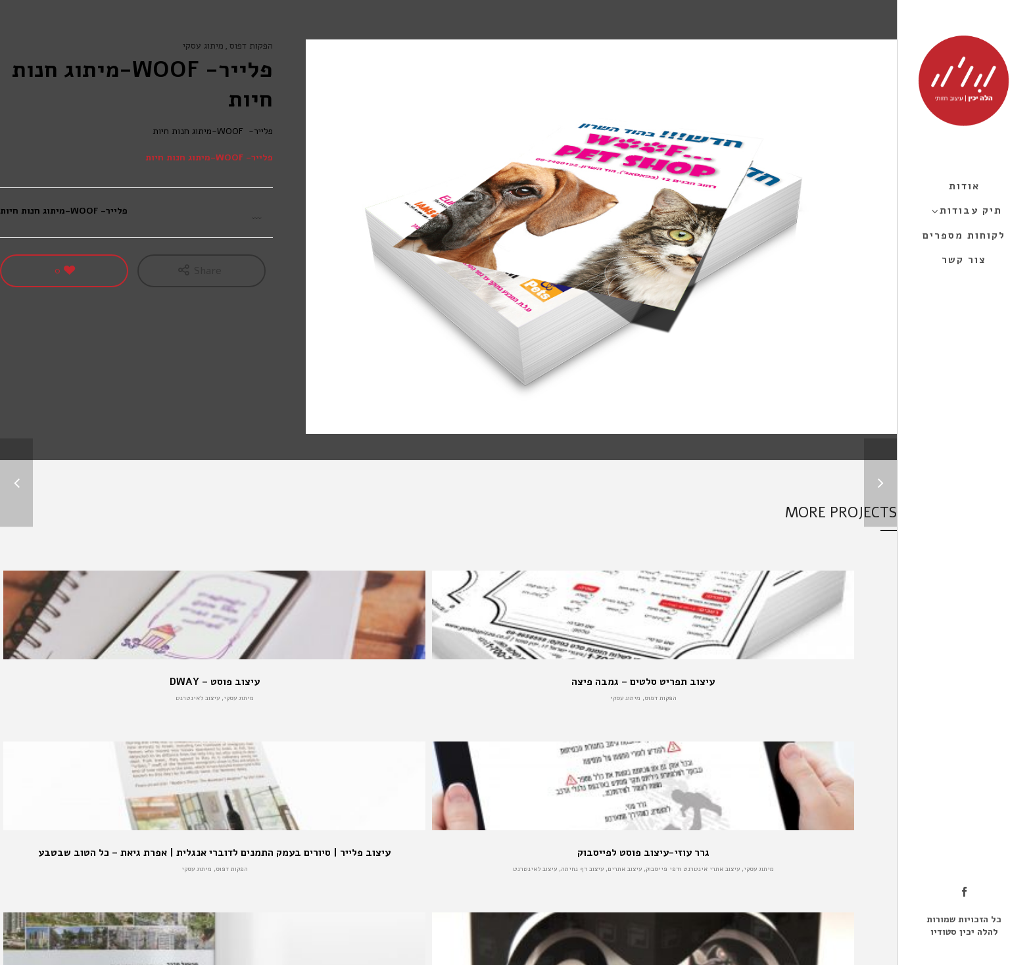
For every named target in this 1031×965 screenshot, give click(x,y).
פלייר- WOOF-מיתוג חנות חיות (209, 157)
